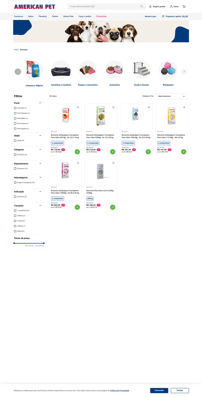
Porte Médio (22, 118)
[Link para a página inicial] (16, 50)
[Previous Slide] (18, 71)
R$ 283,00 (39, 301)
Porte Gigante (23, 129)
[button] (29, 103)
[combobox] (107, 6)
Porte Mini (21, 108)
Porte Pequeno (23, 113)
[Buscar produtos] (142, 6)
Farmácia (22, 154)
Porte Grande (23, 123)
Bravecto (24, 50)
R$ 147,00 (29, 301)
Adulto (20, 140)
